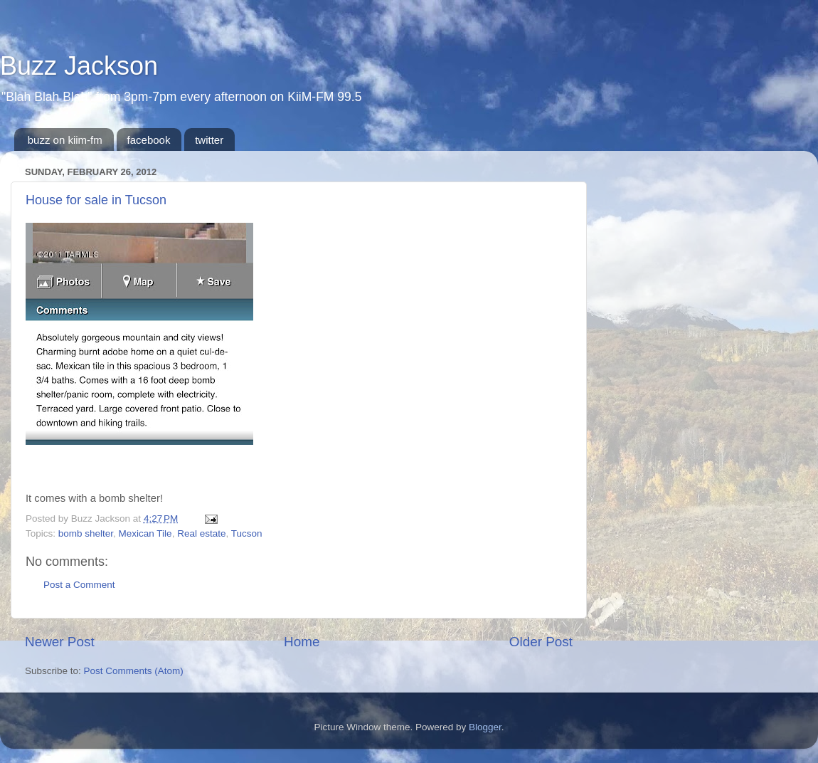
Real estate (201, 533)
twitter (209, 140)
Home (301, 641)
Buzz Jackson (79, 65)
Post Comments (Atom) (134, 670)
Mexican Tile (145, 533)
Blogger (485, 727)
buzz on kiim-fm (65, 140)
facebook (149, 140)
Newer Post (60, 641)
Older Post (541, 641)
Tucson (246, 533)
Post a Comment (79, 584)
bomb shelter (85, 533)
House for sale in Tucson (96, 200)
